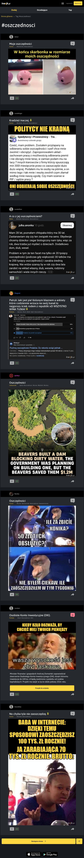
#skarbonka (20, 46)
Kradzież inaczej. (20, 120)
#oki (32, 618)
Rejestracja (78, 3)
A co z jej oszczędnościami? (25, 216)
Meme (11, 219)
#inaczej (25, 123)
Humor (11, 46)
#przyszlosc (25, 219)
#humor (19, 503)
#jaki (32, 312)
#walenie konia (43, 503)
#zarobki (19, 716)
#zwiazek (19, 219)
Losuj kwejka (80, 842)
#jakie (21, 385)
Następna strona (38, 841)
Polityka (11, 312)
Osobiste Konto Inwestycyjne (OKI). (29, 615)
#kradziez (19, 123)
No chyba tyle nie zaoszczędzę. (29, 713)
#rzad (19, 618)
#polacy (20, 312)
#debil (28, 312)
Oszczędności (17, 382)
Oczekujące (42, 10)
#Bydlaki (40, 385)
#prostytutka (25, 503)
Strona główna (7, 16)
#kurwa (35, 385)
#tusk (24, 312)
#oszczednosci (28, 46)
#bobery (46, 385)
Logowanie (69, 3)
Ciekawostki (12, 385)
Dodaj (14, 10)
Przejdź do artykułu (42, 688)
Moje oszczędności (20, 43)
